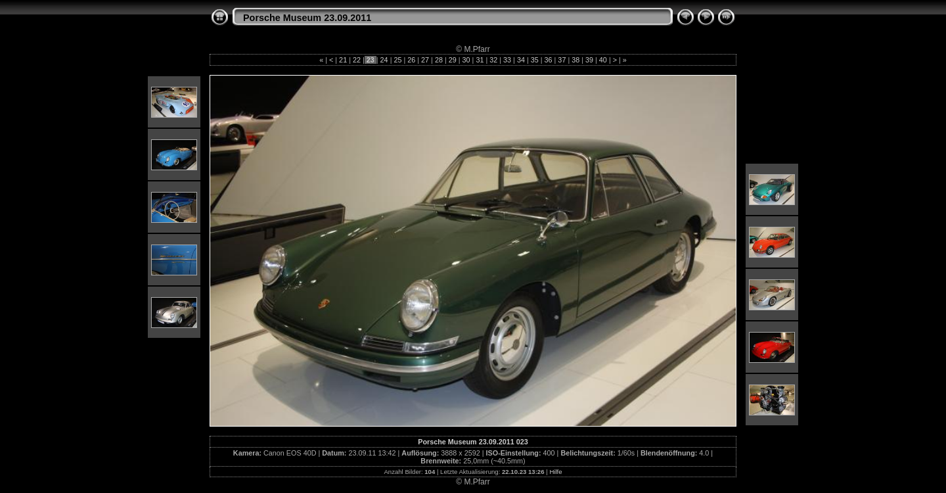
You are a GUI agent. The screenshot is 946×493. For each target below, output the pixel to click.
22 (357, 60)
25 (397, 60)
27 (425, 60)
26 (411, 60)
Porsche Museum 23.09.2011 (307, 17)
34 (521, 60)
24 (384, 60)
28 (439, 60)
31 (479, 60)
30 (466, 60)
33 (507, 60)
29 (453, 60)
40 (603, 60)
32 (493, 60)
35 (535, 60)
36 (548, 60)
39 (589, 60)
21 (343, 60)
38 (575, 60)
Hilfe (555, 471)
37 (562, 60)
